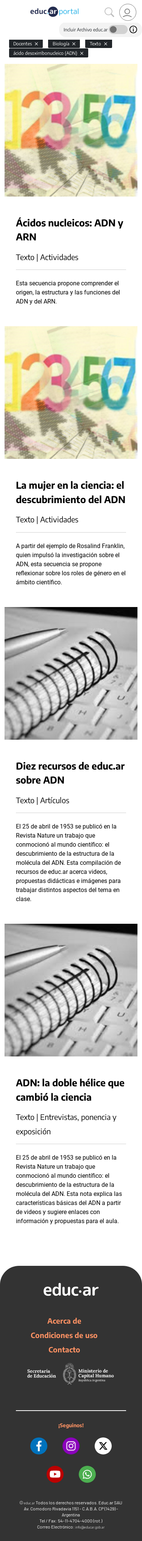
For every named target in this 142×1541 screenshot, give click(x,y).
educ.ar (29, 1503)
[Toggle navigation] (7, 4)
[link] (127, 12)
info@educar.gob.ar (90, 1527)
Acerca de (64, 1320)
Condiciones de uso (64, 1335)
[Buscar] (109, 12)
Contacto (64, 1349)
